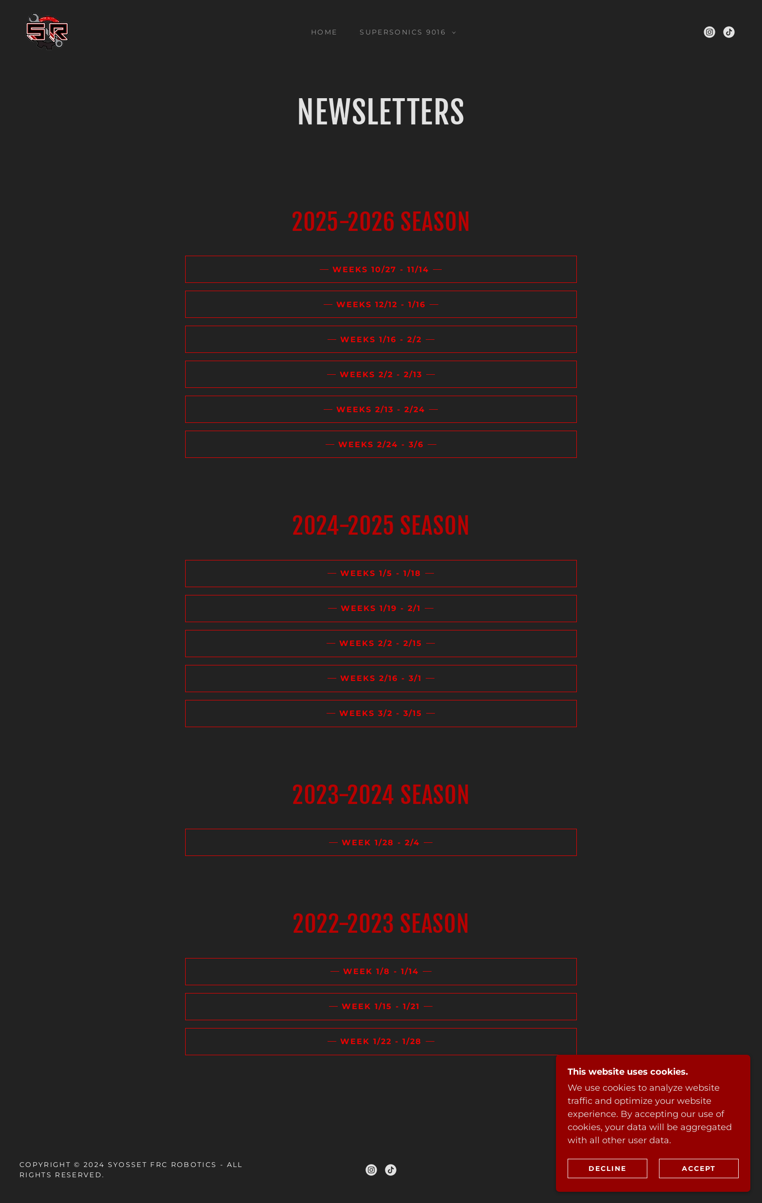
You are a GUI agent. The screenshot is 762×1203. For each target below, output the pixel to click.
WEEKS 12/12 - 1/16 (381, 304)
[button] (405, 32)
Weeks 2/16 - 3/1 (381, 678)
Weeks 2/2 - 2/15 (380, 643)
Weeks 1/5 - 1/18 (380, 573)
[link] (47, 31)
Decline (607, 1168)
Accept (699, 1168)
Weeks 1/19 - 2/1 (381, 608)
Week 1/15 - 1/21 (381, 1006)
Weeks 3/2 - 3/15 (380, 713)
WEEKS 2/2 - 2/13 (381, 374)
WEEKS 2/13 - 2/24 (380, 409)
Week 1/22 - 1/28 (381, 1041)
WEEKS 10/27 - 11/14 (380, 269)
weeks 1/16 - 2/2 (381, 339)
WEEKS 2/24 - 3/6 (381, 444)
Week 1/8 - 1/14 (381, 971)
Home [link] (324, 32)
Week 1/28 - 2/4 (381, 842)
